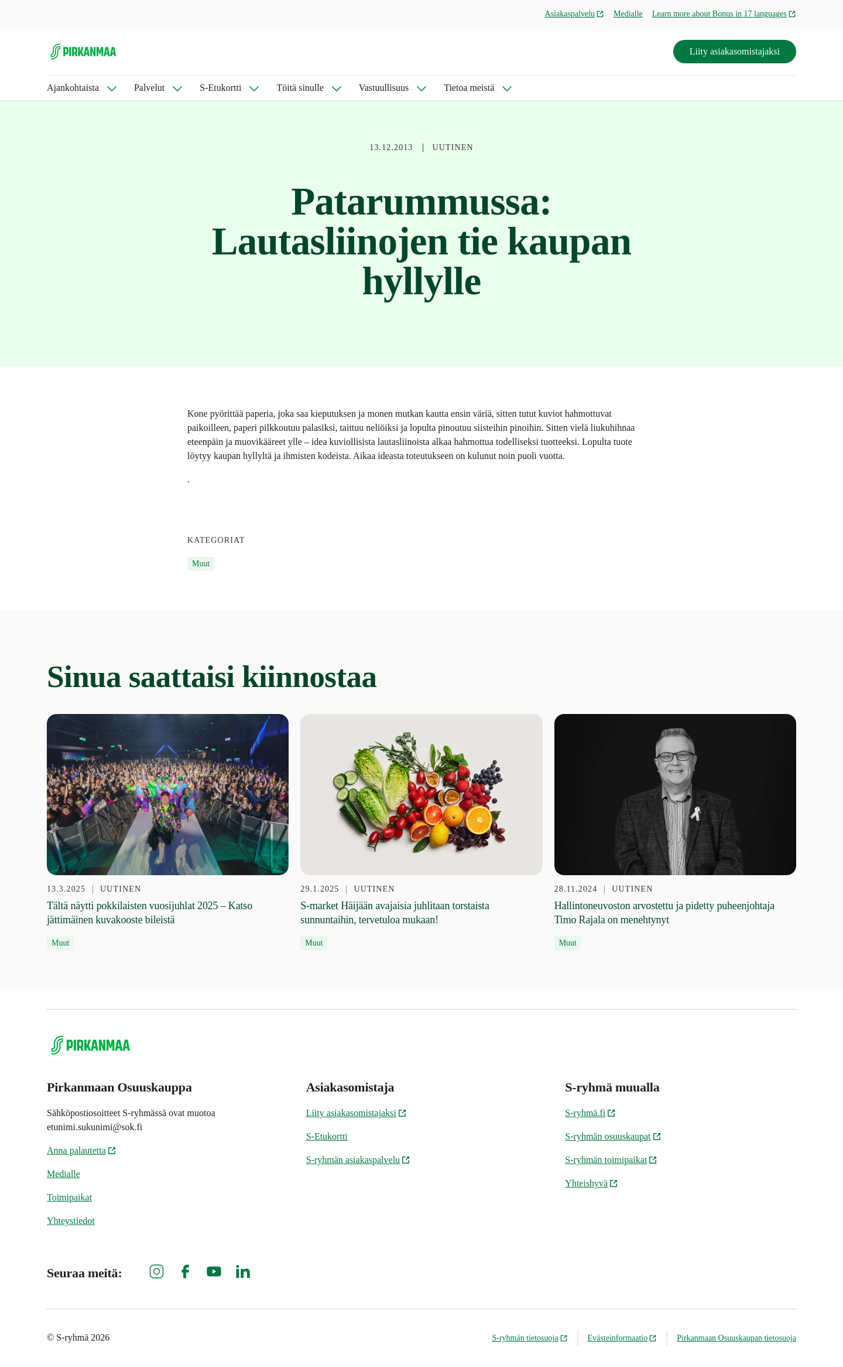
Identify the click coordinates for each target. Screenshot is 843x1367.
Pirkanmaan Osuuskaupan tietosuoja (736, 1338)
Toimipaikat (69, 1197)
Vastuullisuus (384, 88)
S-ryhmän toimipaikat (611, 1160)
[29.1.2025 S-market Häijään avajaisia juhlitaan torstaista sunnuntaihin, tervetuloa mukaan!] (421, 832)
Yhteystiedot (71, 1221)
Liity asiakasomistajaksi (735, 51)
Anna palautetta (81, 1150)
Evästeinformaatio (622, 1338)
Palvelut (149, 88)
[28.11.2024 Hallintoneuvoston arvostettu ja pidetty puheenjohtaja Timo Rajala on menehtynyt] (675, 832)
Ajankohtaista (73, 88)
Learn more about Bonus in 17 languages (724, 13)
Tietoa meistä (469, 88)
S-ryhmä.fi (590, 1113)
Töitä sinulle (299, 88)
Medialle (628, 13)
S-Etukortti (220, 88)
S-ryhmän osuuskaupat (613, 1136)
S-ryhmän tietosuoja (529, 1338)
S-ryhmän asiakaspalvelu (358, 1160)
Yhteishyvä (591, 1183)
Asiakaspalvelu (575, 13)
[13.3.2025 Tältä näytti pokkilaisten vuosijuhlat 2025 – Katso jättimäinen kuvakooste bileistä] (168, 832)
